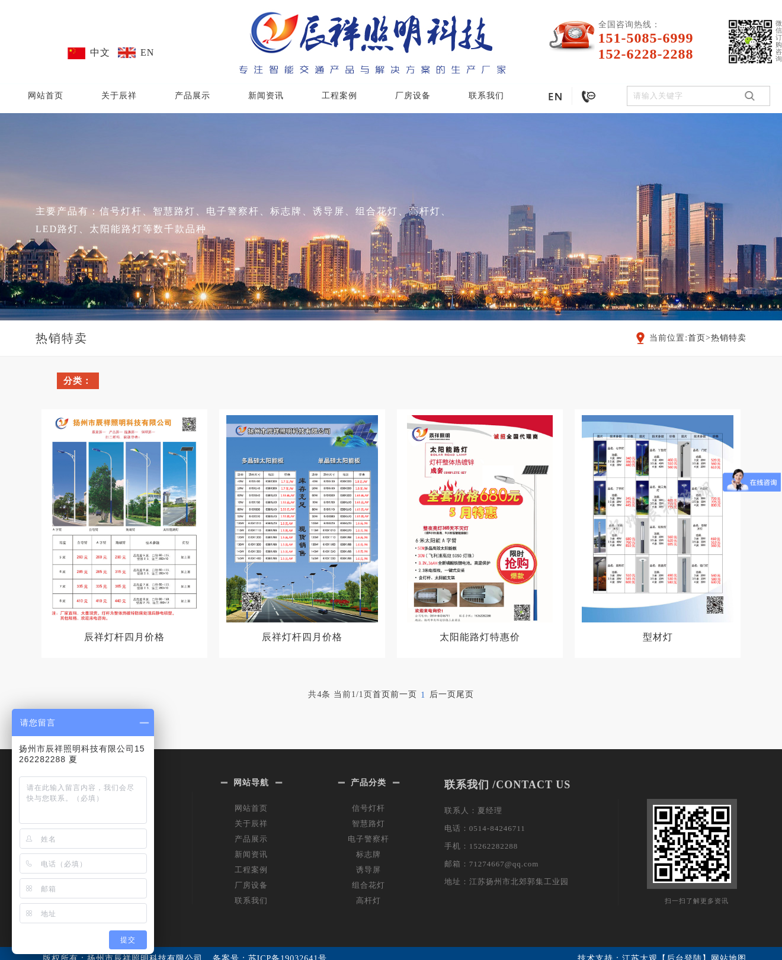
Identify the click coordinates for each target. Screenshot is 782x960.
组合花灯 (368, 885)
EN (147, 52)
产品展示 (192, 95)
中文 (100, 52)
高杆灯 (368, 900)
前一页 (403, 694)
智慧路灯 (368, 823)
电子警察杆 (368, 838)
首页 (697, 337)
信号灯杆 (368, 808)
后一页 (443, 694)
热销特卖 (728, 337)
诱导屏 (368, 869)
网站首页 (45, 95)
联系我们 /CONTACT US (507, 785)
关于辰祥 (119, 95)
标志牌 (368, 854)
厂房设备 (413, 95)
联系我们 (486, 95)
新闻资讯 (266, 95)
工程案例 (339, 95)
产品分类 (368, 782)
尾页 (465, 694)
